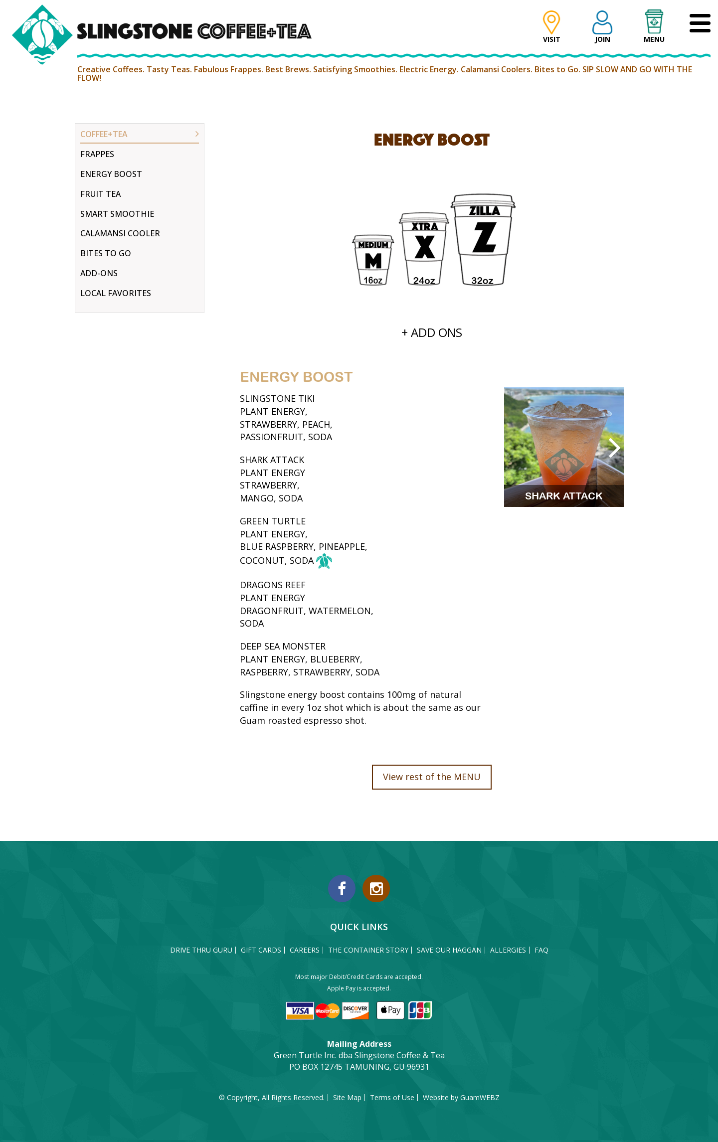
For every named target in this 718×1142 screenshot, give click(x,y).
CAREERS (305, 950)
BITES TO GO (105, 253)
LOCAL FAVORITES (115, 293)
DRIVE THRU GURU (201, 950)
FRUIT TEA (100, 193)
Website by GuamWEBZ (461, 1097)
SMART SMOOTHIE (117, 213)
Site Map (347, 1097)
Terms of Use (392, 1097)
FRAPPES (97, 154)
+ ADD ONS (431, 332)
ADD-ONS (99, 273)
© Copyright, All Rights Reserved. (272, 1097)
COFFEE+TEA (104, 134)
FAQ (541, 950)
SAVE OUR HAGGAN (449, 950)
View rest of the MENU (432, 777)
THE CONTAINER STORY (368, 950)
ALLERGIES (508, 950)
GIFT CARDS (261, 950)
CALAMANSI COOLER (120, 233)
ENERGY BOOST (111, 173)
